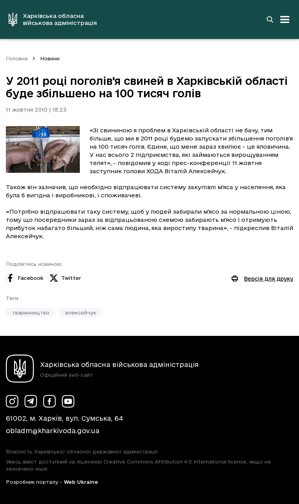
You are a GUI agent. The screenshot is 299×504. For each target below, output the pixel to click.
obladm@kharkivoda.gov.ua (52, 430)
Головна (17, 58)
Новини (50, 58)
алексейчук (80, 312)
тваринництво (30, 312)
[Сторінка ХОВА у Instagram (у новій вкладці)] (12, 401)
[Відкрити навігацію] (285, 19)
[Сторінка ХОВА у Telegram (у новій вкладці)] (31, 401)
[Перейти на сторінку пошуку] (270, 19)
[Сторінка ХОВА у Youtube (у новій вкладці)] (68, 401)
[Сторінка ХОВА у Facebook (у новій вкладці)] (49, 401)
